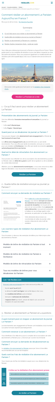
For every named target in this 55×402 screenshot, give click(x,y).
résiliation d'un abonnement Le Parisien (16, 348)
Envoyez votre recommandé (12, 284)
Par (26, 22)
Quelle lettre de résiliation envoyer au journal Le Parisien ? (23, 37)
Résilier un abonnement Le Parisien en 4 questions (21, 40)
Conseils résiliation (12, 7)
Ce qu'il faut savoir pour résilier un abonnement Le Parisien (23, 33)
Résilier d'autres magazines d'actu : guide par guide (21, 44)
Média (20, 7)
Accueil (4, 7)
